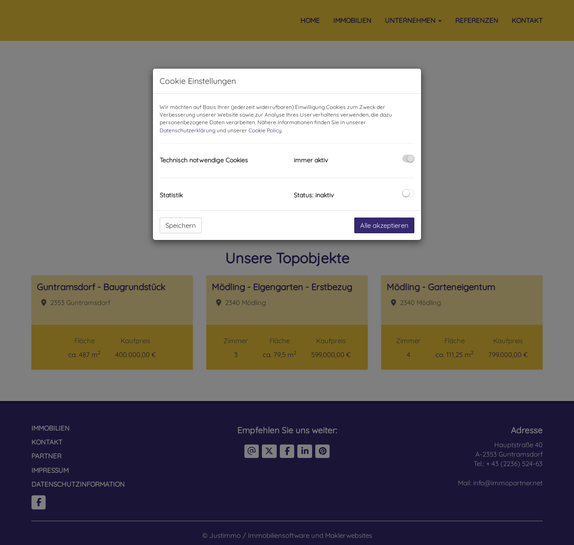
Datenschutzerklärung (187, 130)
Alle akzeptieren (384, 225)
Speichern (180, 225)
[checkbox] (408, 158)
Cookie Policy (265, 130)
